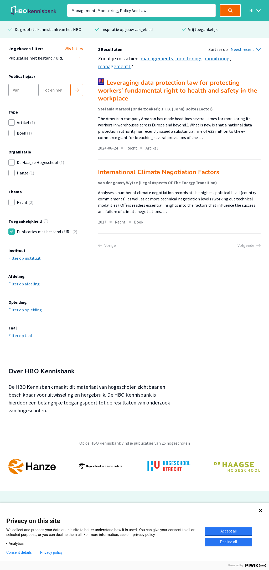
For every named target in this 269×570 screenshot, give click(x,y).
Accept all (228, 531)
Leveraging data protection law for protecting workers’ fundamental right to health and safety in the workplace (177, 90)
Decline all (228, 542)
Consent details (19, 552)
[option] (134, 466)
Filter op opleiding (25, 309)
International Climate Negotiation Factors (158, 172)
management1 (114, 66)
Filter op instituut (24, 258)
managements (157, 58)
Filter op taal (20, 335)
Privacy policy (51, 552)
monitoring (217, 58)
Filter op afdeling (24, 283)
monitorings (188, 58)
